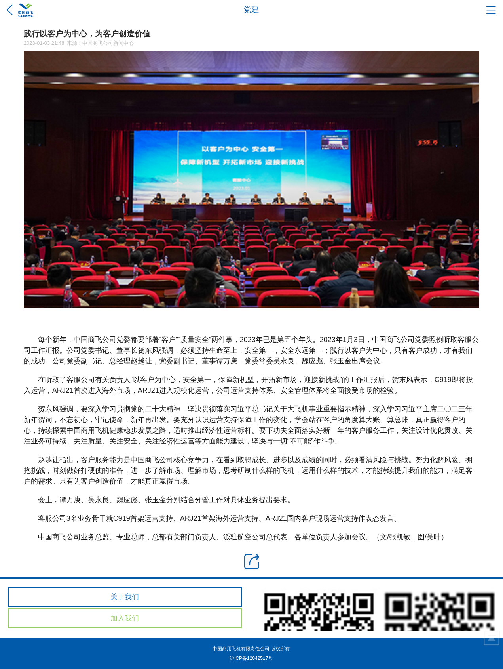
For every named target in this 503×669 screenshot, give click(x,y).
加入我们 (124, 618)
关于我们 (124, 597)
